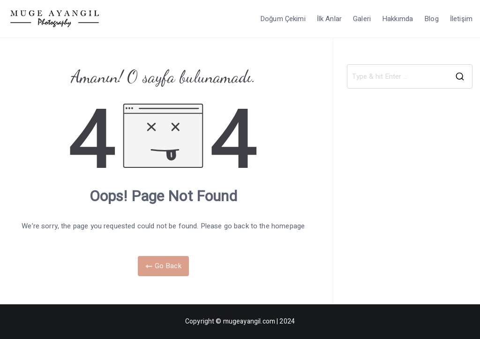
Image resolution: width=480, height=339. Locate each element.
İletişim (461, 19)
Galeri (362, 19)
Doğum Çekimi (283, 19)
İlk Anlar (329, 19)
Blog (431, 19)
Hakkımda (397, 19)
